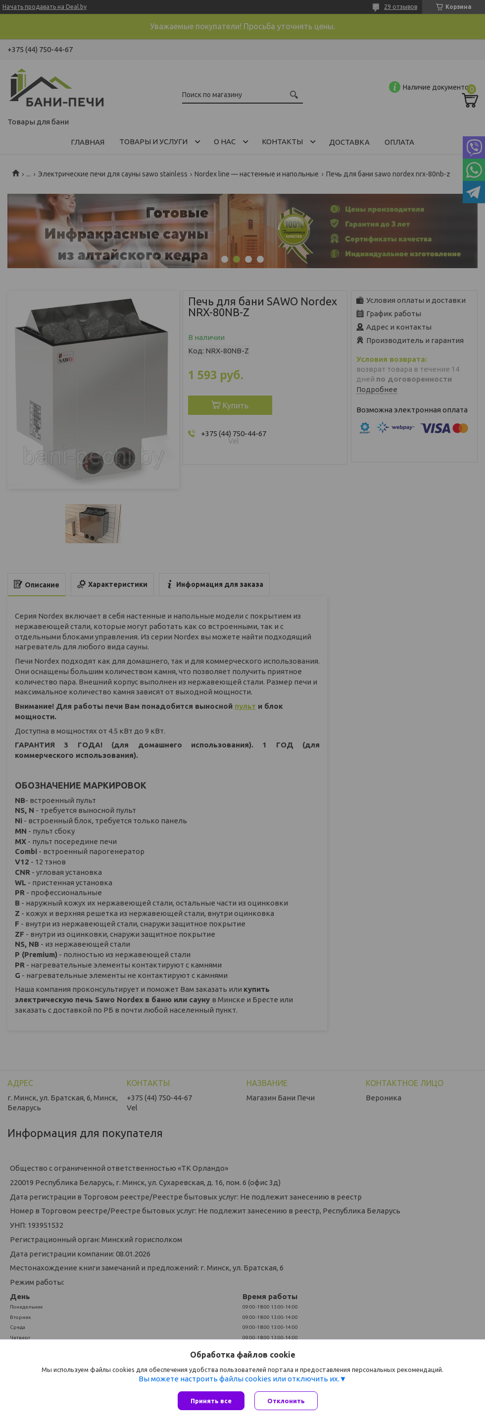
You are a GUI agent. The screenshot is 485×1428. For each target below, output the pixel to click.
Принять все (211, 1400)
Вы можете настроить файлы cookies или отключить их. (239, 1378)
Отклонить (286, 1400)
